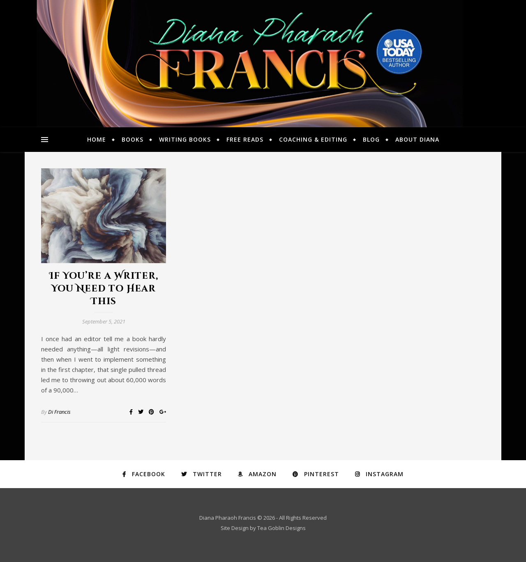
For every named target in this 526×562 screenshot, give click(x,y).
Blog (371, 139)
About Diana (417, 139)
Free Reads (244, 139)
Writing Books (185, 139)
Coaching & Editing (313, 139)
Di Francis (59, 411)
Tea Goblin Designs (281, 528)
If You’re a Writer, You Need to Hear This (103, 288)
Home (96, 139)
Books (132, 139)
